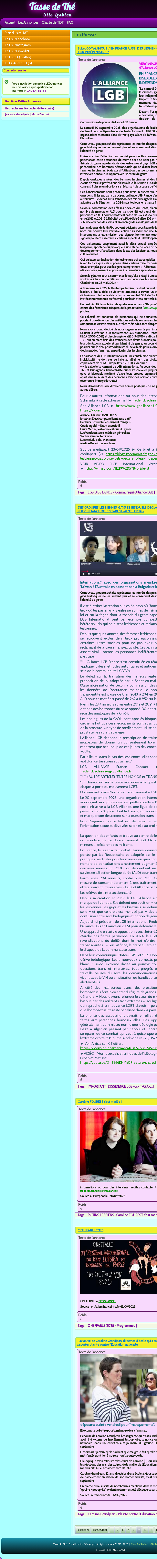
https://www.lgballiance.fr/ (136, 405)
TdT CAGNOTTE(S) (18, 63)
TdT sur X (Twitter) (18, 57)
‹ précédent (100, 1530)
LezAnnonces (28, 22)
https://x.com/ (91, 410)
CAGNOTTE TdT (36, 90)
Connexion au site (15, 70)
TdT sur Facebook (17, 39)
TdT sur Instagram (18, 45)
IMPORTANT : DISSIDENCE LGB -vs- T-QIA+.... (120, 1086)
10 (145, 1530)
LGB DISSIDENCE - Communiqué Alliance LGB (120, 492)
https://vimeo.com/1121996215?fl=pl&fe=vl (117, 468)
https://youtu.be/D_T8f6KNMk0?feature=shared (118, 1062)
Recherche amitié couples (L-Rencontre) (29, 108)
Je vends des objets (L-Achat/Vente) (27, 114)
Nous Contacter (139, 1543)
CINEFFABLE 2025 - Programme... (111, 1326)
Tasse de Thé (52, 6)
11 (151, 1530)
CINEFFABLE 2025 (90, 1230)
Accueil (10, 22)
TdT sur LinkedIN (17, 51)
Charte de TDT (53, 22)
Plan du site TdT (16, 33)
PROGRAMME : (107, 1301)
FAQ (70, 22)
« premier (83, 1530)
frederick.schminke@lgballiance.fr (105, 771)
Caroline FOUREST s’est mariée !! (100, 1101)
